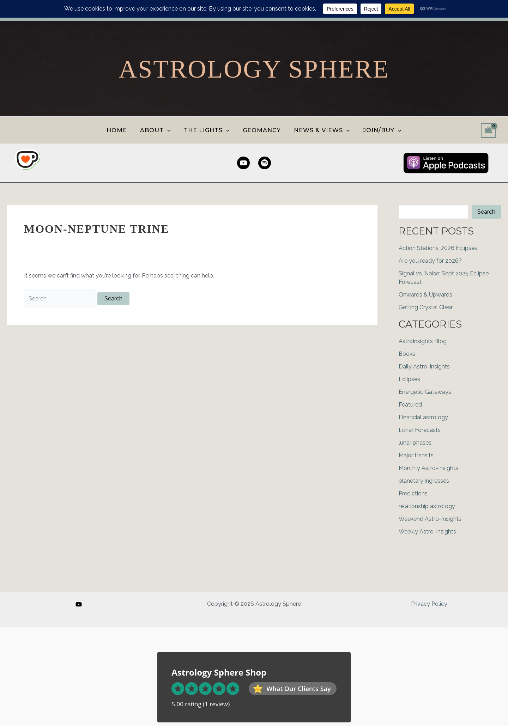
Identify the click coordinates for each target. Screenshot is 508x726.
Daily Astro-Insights (424, 366)
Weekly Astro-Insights (427, 531)
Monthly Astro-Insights (428, 468)
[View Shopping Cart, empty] (488, 130)
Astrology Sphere (254, 69)
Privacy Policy (429, 603)
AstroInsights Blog (423, 341)
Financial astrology (423, 417)
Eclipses (409, 379)
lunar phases (415, 442)
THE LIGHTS (208, 130)
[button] (170, 130)
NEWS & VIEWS (319, 130)
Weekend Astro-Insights (430, 518)
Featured (410, 404)
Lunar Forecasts (420, 430)
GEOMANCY (261, 130)
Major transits (416, 455)
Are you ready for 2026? (430, 260)
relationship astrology (427, 506)
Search (486, 211)
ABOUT (158, 130)
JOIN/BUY (377, 130)
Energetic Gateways (425, 392)
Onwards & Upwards (425, 294)
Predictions (413, 493)
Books (407, 353)
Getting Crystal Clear (426, 307)
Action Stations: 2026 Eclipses (438, 248)
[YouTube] (78, 604)
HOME (121, 130)
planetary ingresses (424, 480)
